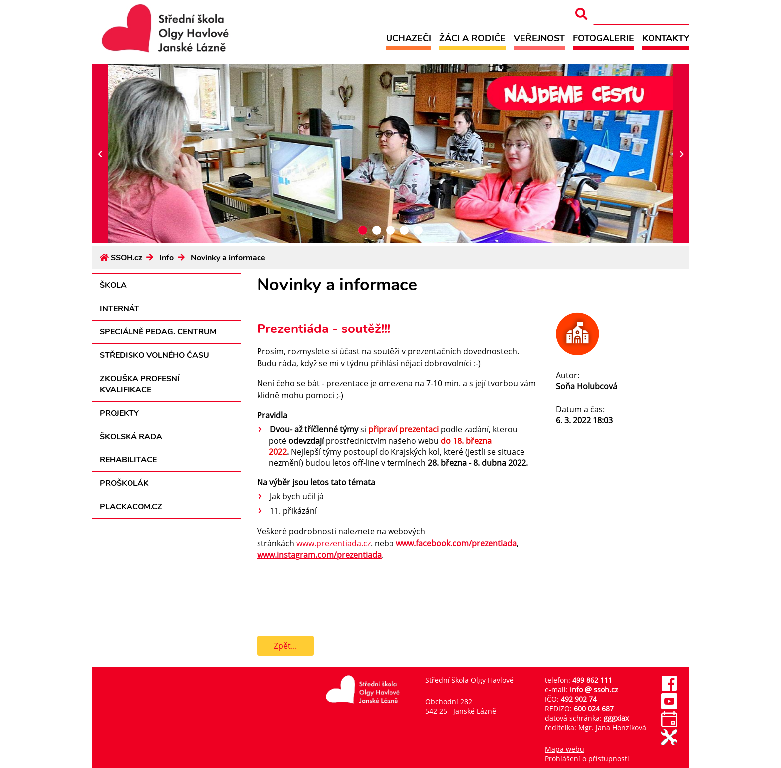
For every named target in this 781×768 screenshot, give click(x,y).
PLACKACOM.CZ (131, 506)
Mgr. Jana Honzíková (612, 727)
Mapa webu (564, 749)
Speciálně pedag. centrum (158, 332)
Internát (119, 308)
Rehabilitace (128, 459)
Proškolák (124, 483)
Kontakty (665, 38)
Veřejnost (539, 38)
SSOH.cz (126, 257)
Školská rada (131, 436)
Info (166, 257)
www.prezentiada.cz (333, 543)
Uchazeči (408, 38)
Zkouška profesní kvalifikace (140, 384)
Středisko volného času (154, 355)
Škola (113, 285)
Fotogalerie (603, 38)
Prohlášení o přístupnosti (587, 758)
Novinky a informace (228, 257)
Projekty (119, 413)
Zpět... (285, 645)
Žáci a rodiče (472, 38)
